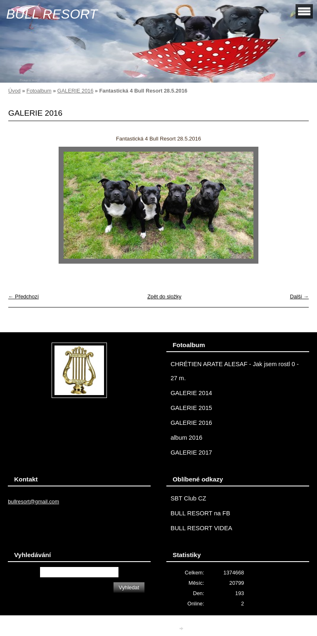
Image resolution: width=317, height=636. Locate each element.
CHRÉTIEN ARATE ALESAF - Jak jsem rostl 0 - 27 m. (234, 371)
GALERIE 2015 (191, 408)
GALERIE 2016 (75, 91)
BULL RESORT (51, 14)
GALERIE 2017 (191, 452)
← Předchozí (23, 296)
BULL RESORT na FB (200, 513)
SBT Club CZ (188, 498)
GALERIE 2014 (191, 393)
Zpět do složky (164, 296)
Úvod (14, 91)
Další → (299, 296)
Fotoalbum (38, 91)
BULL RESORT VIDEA (201, 528)
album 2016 (186, 437)
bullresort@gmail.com (33, 501)
